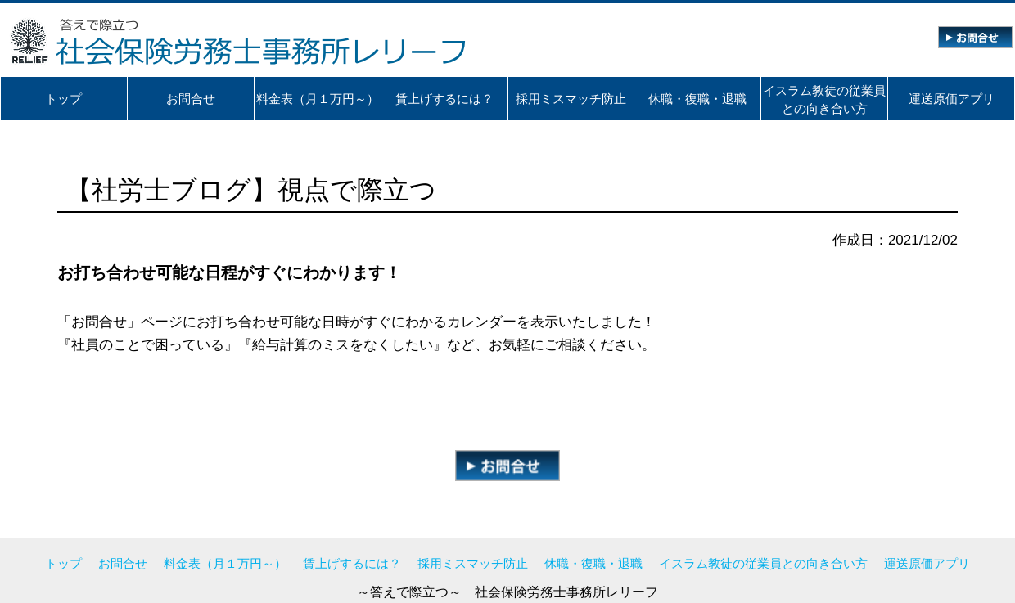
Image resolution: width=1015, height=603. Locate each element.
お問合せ (122, 563)
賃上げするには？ (352, 563)
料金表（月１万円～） (225, 563)
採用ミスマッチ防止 (472, 563)
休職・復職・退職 (593, 563)
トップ (63, 563)
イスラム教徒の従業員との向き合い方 (763, 563)
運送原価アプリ (927, 563)
